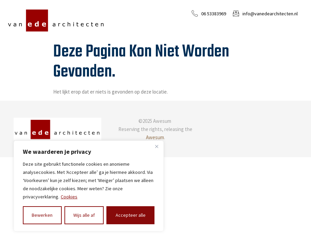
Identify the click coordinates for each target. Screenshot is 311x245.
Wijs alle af (84, 215)
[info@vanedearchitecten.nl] (236, 13)
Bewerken (42, 215)
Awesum (155, 137)
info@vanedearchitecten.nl (270, 14)
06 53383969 (213, 14)
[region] (89, 186)
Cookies (69, 197)
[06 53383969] (195, 13)
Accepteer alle (131, 215)
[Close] (156, 146)
